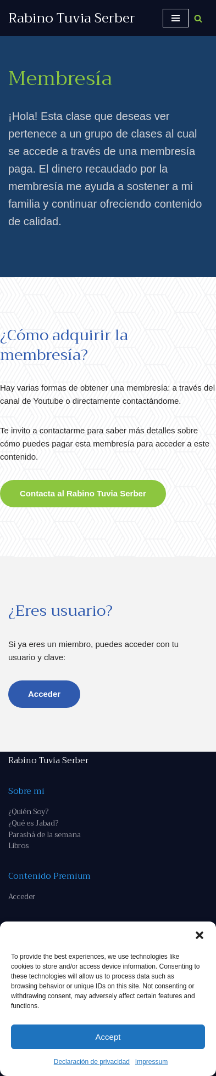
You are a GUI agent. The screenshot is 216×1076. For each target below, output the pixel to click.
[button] (199, 935)
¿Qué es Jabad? (33, 823)
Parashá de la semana (44, 834)
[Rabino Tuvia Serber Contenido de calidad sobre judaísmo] (71, 18)
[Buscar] (198, 18)
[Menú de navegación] (176, 18)
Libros (18, 845)
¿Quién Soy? (28, 811)
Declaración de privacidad (92, 1062)
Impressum (151, 1062)
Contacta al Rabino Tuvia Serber (83, 493)
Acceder (44, 694)
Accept (108, 1036)
